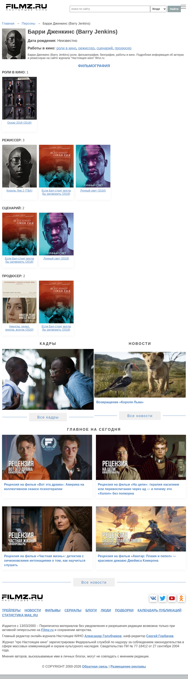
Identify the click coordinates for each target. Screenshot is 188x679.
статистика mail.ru (20, 615)
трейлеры (11, 610)
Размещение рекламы (128, 666)
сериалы (72, 610)
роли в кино (66, 48)
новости (33, 610)
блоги (91, 610)
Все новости (140, 416)
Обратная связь (95, 666)
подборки (124, 610)
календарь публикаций (159, 610)
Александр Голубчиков (103, 636)
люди (106, 610)
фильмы (52, 610)
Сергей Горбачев (159, 636)
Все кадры (48, 417)
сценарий (105, 48)
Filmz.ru (47, 630)
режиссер (86, 48)
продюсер (123, 48)
